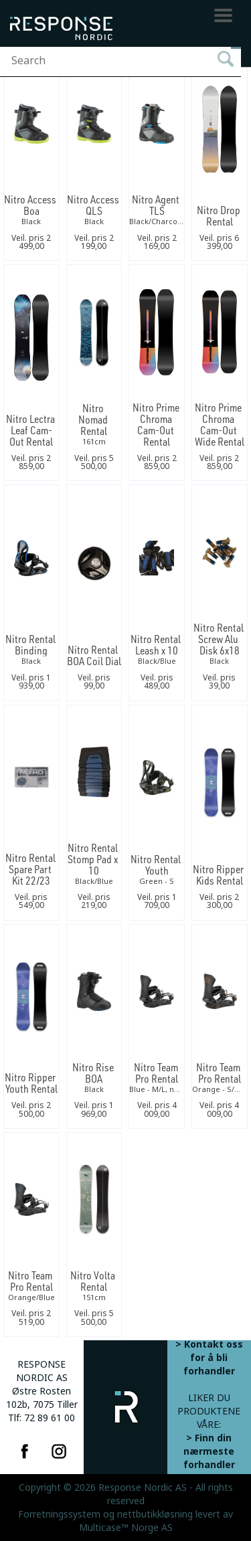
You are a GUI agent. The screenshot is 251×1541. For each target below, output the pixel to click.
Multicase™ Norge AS (126, 1527)
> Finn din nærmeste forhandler (209, 1451)
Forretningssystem (59, 1514)
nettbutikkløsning (155, 1514)
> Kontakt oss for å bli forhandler (209, 1358)
